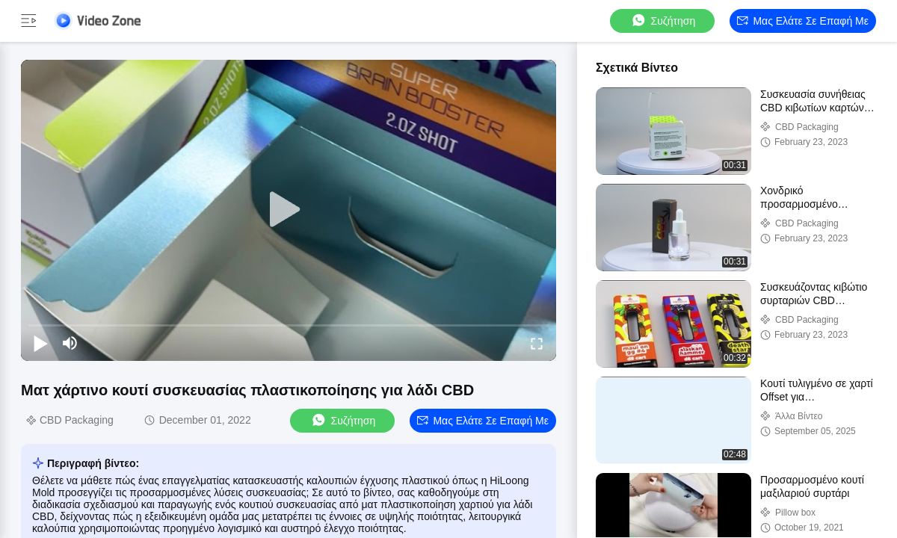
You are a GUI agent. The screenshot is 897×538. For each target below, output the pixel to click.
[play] (288, 210)
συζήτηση (663, 20)
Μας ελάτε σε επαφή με (803, 21)
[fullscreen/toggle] (537, 343)
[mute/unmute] (70, 343)
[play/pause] (40, 343)
